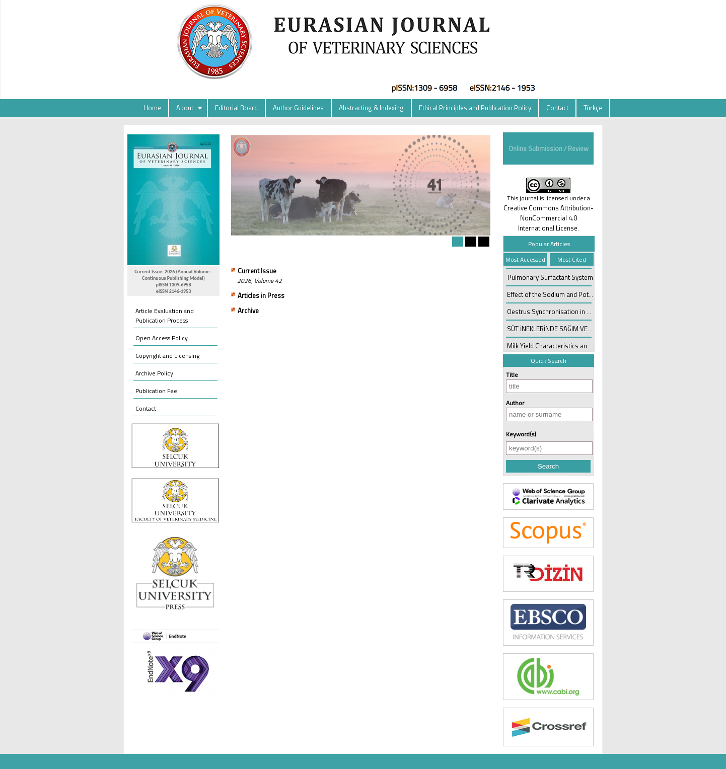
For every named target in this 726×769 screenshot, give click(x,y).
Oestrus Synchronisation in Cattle (555, 311)
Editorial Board (236, 108)
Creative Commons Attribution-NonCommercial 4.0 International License (548, 218)
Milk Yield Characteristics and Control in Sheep (573, 346)
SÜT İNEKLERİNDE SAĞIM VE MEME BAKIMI (568, 329)
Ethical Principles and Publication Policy (475, 108)
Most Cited (571, 259)
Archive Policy (154, 373)
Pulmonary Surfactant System (550, 277)
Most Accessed (525, 259)
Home (152, 108)
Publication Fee (156, 391)
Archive (248, 310)
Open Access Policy (161, 338)
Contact (557, 108)
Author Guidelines (298, 108)
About (184, 108)
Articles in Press (261, 295)
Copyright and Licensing (167, 355)
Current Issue (257, 271)
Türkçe (593, 108)
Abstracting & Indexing (371, 108)
